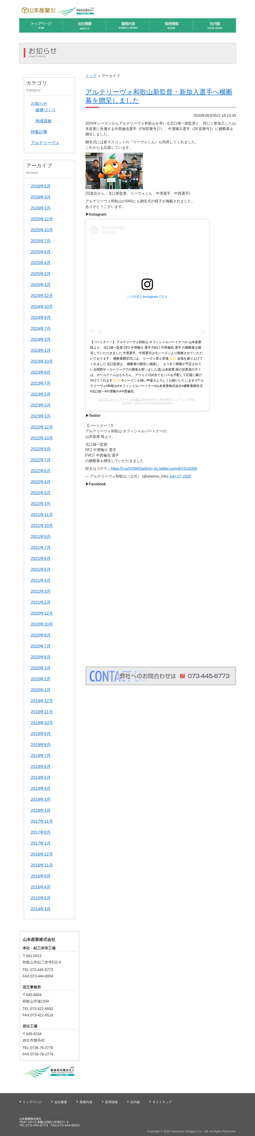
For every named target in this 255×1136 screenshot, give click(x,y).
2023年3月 (41, 394)
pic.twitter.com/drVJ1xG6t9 (175, 468)
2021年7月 (41, 547)
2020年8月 (41, 635)
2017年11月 (42, 821)
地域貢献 (43, 120)
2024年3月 (41, 339)
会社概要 (60, 1102)
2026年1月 (41, 208)
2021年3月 (41, 591)
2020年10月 (42, 624)
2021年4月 (41, 580)
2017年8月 (41, 832)
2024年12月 (42, 295)
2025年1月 (41, 284)
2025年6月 (41, 251)
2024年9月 (41, 317)
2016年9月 (41, 876)
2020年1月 (41, 689)
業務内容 (86, 1102)
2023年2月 (41, 405)
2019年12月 (42, 700)
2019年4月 (41, 788)
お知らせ (39, 103)
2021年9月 (41, 536)
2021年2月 (41, 602)
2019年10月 (42, 722)
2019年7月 (41, 755)
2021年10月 (42, 525)
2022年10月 (42, 438)
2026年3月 (41, 197)
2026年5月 (41, 186)
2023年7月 (41, 383)
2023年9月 (41, 372)
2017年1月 (41, 843)
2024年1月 (41, 350)
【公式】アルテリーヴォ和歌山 (119, 399)
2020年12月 (42, 613)
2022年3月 (41, 492)
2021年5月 (41, 569)
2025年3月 (41, 273)
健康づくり (45, 109)
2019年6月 (41, 766)
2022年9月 (41, 449)
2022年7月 (41, 459)
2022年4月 (41, 481)
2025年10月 (42, 229)
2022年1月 (41, 503)
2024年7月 (41, 328)
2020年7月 (41, 646)
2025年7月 (41, 240)
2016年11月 (42, 865)
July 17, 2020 (180, 476)
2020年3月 (41, 668)
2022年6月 (41, 470)
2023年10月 (42, 361)
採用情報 (111, 1102)
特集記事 (39, 131)
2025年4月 (41, 262)
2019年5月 (41, 777)
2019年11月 (42, 711)
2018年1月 (41, 810)
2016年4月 (41, 887)
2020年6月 (41, 657)
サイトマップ (162, 1102)
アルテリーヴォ (45, 142)
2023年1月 (41, 416)
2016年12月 (42, 854)
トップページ (32, 1102)
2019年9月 (41, 733)
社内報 (135, 1102)
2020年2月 (41, 678)
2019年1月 (41, 799)
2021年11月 (42, 514)
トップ (90, 76)
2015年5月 (41, 898)
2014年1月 (41, 908)
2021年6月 (41, 558)
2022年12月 (42, 427)
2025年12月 (42, 219)
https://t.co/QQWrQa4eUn (132, 468)
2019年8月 (41, 744)
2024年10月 (42, 306)
